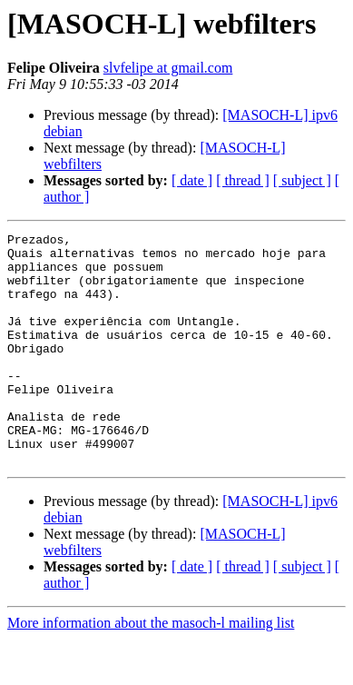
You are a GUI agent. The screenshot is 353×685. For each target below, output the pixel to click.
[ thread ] (243, 180)
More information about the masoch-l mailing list (150, 669)
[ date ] (192, 180)
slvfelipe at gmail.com (168, 67)
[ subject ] (302, 180)
